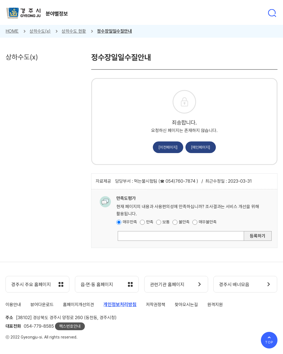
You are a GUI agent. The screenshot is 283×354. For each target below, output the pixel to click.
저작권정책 (155, 304)
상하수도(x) (40, 31)
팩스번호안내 (70, 326)
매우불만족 (208, 221)
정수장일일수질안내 (114, 31)
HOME (12, 31)
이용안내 (13, 304)
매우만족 (130, 221)
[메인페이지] (200, 147)
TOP (269, 342)
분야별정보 (57, 14)
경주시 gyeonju (23, 13)
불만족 (184, 221)
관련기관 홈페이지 (167, 284)
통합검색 (271, 13)
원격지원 (215, 304)
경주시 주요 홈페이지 (31, 284)
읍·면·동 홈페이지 (97, 284)
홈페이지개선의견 (78, 304)
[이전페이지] (168, 147)
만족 (149, 221)
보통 (166, 221)
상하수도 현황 (74, 31)
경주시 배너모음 (234, 284)
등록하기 (257, 236)
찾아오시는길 (186, 304)
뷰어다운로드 (42, 304)
